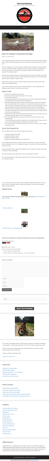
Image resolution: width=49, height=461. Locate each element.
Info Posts (5, 427)
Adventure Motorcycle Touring (10, 410)
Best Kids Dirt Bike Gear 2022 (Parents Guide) (18, 396)
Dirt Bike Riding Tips (7, 420)
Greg (4, 388)
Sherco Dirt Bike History (12, 388)
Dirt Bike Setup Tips (7, 422)
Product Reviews (7, 433)
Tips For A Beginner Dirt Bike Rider (11, 251)
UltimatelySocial (34, 460)
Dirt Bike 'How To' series (9, 247)
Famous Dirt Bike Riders (8, 425)
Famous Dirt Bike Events (8, 424)
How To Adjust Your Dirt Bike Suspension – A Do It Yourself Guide (19, 253)
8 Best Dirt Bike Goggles (8, 370)
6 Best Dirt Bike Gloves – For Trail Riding (12, 372)
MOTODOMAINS (24, 4)
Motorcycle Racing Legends (9, 429)
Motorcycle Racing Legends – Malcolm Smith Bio (18, 394)
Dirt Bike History (6, 416)
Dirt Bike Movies (6, 418)
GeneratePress (32, 457)
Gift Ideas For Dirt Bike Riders (10, 368)
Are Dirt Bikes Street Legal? (13, 390)
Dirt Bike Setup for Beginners (10, 374)
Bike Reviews (6, 412)
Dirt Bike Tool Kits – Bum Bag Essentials (12, 228)
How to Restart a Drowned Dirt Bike (11, 249)
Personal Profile (6, 431)
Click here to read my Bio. (9, 356)
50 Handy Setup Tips (8, 208)
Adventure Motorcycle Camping (10, 408)
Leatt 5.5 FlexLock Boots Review (10, 376)
